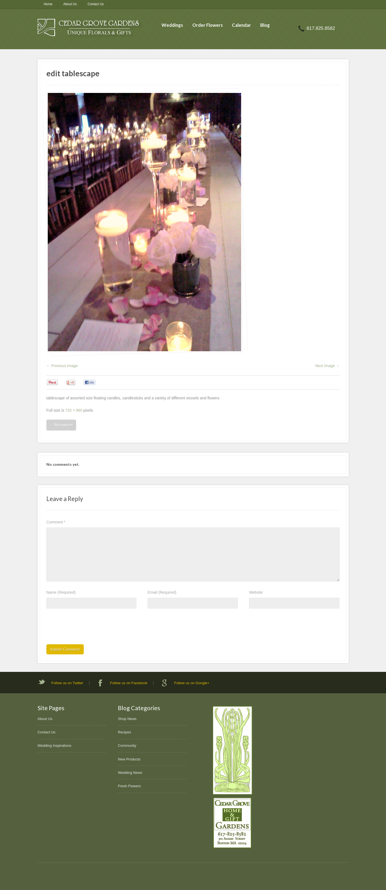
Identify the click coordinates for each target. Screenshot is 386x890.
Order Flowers (207, 25)
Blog (265, 25)
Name (61, 592)
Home (48, 4)
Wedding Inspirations (54, 745)
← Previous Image (62, 366)
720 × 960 (73, 410)
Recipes (124, 732)
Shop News (127, 719)
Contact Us (96, 4)
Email (162, 592)
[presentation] (87, 628)
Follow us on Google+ (192, 683)
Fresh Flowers (129, 786)
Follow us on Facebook (129, 683)
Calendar (241, 25)
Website (256, 592)
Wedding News (130, 773)
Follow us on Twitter (67, 683)
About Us (70, 4)
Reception (61, 425)
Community (127, 745)
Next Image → (327, 366)
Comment (55, 522)
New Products (129, 759)
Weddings (172, 25)
